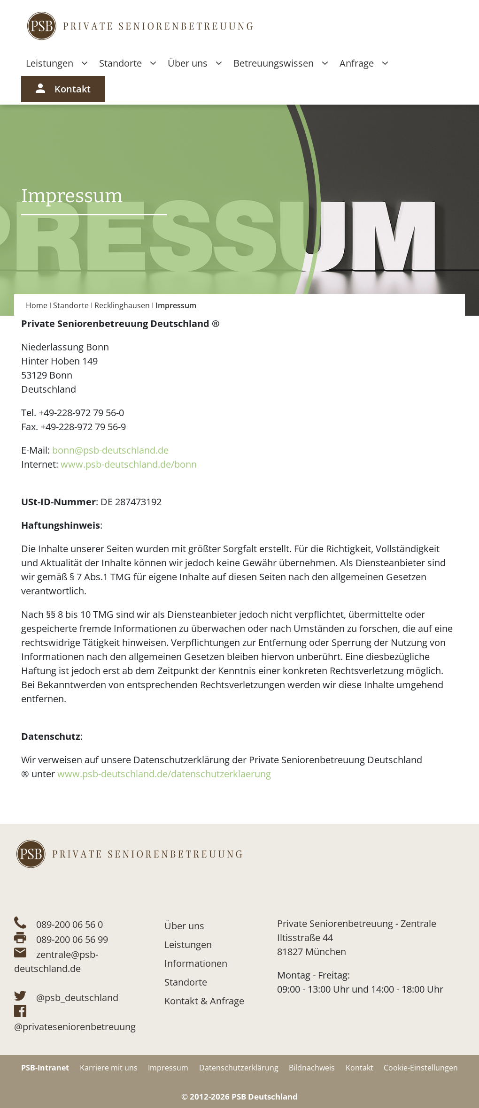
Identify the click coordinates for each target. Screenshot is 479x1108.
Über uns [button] (195, 63)
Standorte (71, 305)
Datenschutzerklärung (238, 1067)
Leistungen (188, 944)
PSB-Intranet (45, 1067)
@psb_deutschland (77, 997)
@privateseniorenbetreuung (75, 1026)
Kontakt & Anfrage (204, 1000)
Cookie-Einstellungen (421, 1067)
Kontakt (63, 89)
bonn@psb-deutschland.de (110, 450)
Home (36, 305)
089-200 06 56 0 (69, 924)
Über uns (184, 925)
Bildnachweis (312, 1067)
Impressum (168, 1067)
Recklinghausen (122, 305)
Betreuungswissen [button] (280, 63)
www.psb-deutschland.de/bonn (129, 464)
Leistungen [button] (56, 63)
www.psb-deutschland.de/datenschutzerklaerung (164, 773)
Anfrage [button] (364, 63)
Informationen (195, 963)
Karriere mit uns (109, 1067)
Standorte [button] (127, 63)
